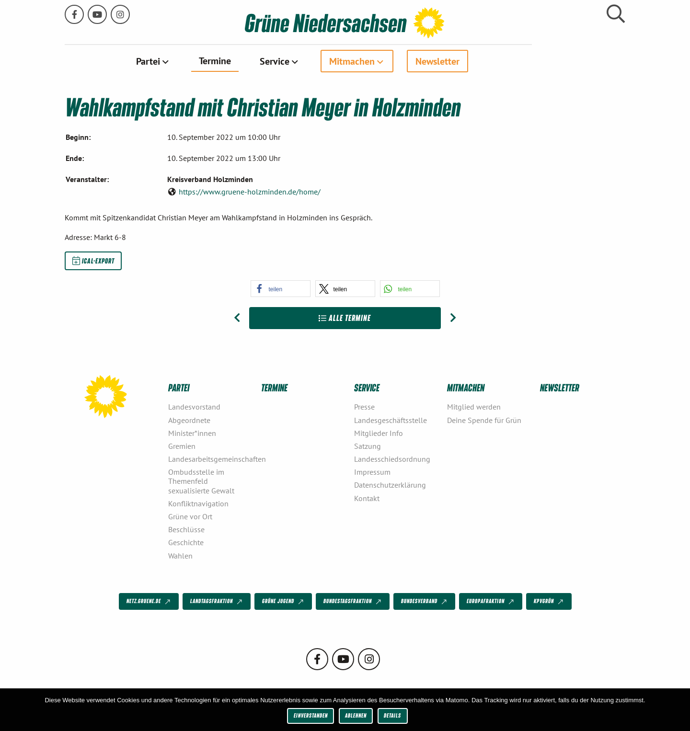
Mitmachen (398, 61)
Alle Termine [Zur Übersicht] (345, 317)
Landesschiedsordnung (392, 458)
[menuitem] (199, 61)
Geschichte (186, 542)
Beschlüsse (186, 529)
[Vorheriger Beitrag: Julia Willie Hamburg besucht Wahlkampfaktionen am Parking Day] (237, 318)
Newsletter (484, 61)
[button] (280, 288)
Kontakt (367, 498)
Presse (364, 406)
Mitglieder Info (378, 432)
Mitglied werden (474, 406)
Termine (261, 60)
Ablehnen (356, 715)
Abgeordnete (189, 419)
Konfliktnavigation (198, 503)
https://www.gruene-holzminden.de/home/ (250, 191)
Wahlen (180, 555)
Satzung (367, 445)
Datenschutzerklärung (390, 485)
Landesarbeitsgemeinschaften (210, 458)
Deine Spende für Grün (484, 419)
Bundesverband (424, 601)
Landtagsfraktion (217, 601)
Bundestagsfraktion (353, 601)
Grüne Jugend (283, 601)
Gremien (182, 445)
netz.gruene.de (149, 601)
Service (321, 61)
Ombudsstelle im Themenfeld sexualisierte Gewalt (201, 481)
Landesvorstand (194, 406)
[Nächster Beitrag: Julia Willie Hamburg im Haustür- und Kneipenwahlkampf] (453, 318)
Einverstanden (311, 715)
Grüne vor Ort (190, 516)
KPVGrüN (549, 601)
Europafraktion (491, 601)
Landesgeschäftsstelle (390, 419)
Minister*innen (192, 432)
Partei (195, 61)
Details (392, 715)
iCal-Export (93, 260)
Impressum (372, 472)
